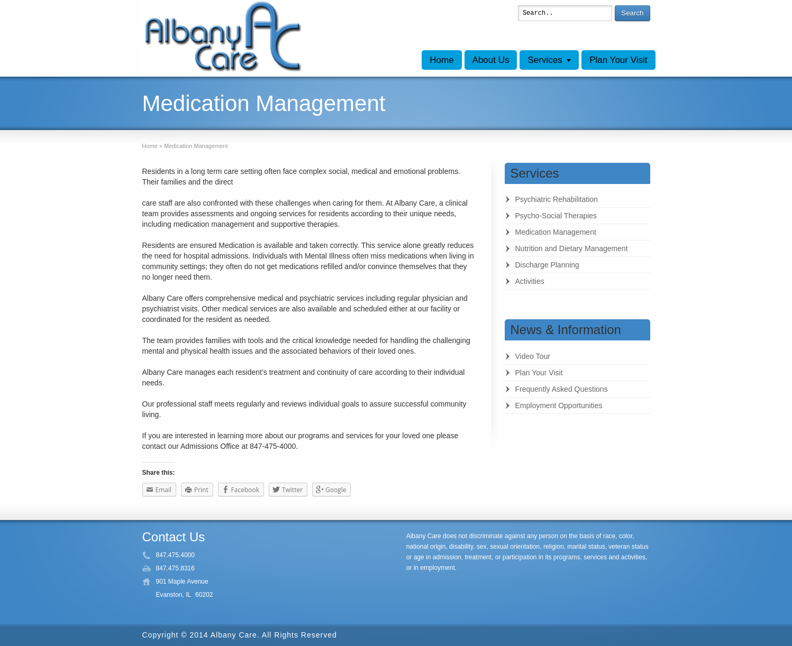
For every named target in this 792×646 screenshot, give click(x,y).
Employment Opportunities (559, 405)
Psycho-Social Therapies (556, 215)
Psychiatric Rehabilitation (556, 199)
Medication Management (555, 232)
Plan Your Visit (618, 60)
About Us (490, 60)
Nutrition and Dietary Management (571, 248)
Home (441, 60)
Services (544, 60)
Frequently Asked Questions (561, 389)
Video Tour (532, 356)
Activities (529, 281)
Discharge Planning (547, 265)
